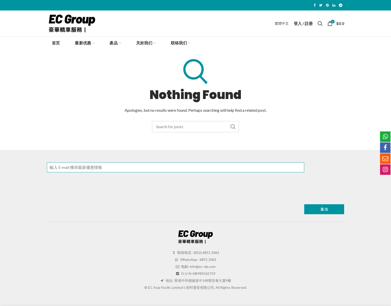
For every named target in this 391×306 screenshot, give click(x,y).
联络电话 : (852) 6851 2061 (198, 252)
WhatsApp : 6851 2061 (198, 259)
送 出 (324, 209)
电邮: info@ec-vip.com (197, 266)
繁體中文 (282, 23)
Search (233, 126)
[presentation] (85, 196)
